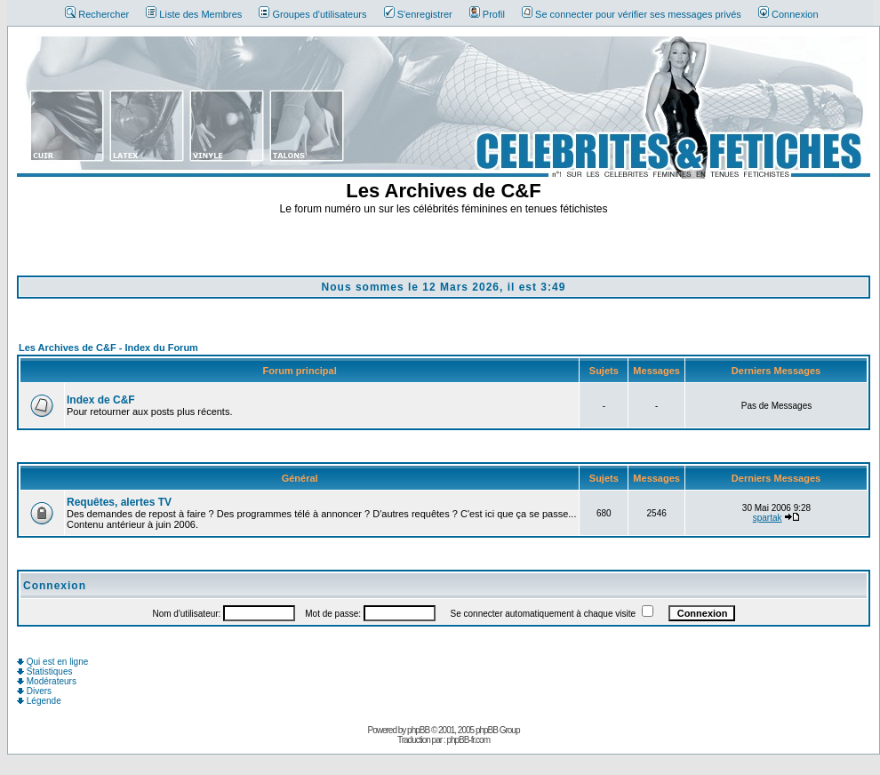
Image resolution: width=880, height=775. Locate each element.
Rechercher (97, 14)
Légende (39, 701)
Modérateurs (46, 681)
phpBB (418, 730)
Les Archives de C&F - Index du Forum (108, 347)
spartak (767, 518)
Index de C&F (101, 400)
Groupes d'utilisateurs (312, 14)
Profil (487, 14)
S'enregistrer (418, 14)
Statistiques (44, 671)
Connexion (788, 14)
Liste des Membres (194, 14)
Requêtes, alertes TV (119, 502)
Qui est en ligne (52, 662)
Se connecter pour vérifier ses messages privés (631, 14)
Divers (34, 691)
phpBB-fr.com (468, 740)
